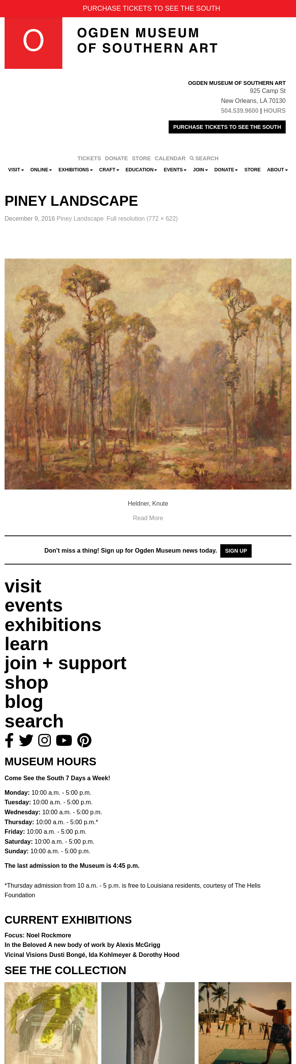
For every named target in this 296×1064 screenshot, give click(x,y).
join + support (66, 663)
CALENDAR (170, 158)
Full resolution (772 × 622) (142, 218)
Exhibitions (76, 169)
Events (175, 169)
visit (23, 586)
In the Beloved (82, 945)
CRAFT (109, 169)
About (277, 169)
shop (27, 682)
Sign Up (236, 551)
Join (200, 169)
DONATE (116, 158)
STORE (141, 158)
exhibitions (53, 625)
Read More (148, 518)
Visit (16, 169)
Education (141, 169)
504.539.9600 (240, 110)
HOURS (274, 110)
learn (27, 644)
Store (252, 169)
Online (41, 169)
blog (24, 701)
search (34, 721)
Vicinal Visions (92, 955)
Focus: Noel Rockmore (38, 935)
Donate (226, 169)
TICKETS (89, 158)
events (34, 605)
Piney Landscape (80, 218)
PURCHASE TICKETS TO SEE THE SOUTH (227, 127)
